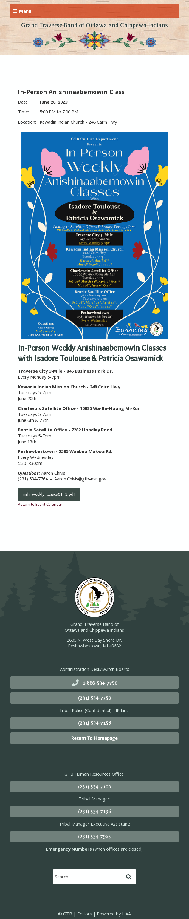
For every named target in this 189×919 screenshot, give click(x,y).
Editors (84, 914)
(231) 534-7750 (94, 698)
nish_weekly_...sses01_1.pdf (49, 494)
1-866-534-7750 (99, 683)
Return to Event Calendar (40, 504)
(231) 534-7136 (94, 811)
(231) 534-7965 (94, 836)
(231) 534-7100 (94, 786)
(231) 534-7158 (94, 723)
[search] (88, 877)
